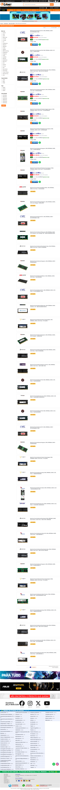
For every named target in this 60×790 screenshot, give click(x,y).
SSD (31, 763)
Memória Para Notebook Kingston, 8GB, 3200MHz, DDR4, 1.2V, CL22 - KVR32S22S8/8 (42, 90)
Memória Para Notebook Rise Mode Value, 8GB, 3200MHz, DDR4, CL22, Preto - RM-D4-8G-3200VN (43, 70)
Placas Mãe (33, 747)
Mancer (4, 58)
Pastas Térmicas (34, 731)
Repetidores (33, 757)
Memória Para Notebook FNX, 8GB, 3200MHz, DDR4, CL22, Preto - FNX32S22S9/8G (43, 411)
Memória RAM (12, 23)
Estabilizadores (18, 720)
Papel (31, 726)
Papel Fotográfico (34, 728)
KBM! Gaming (6, 51)
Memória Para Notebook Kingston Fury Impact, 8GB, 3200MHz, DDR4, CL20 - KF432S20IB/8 (41, 129)
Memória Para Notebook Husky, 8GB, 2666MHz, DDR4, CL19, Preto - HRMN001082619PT (43, 473)
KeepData (5, 52)
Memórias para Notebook (21, 763)
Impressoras (18, 744)
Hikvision (5, 46)
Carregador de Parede (5, 748)
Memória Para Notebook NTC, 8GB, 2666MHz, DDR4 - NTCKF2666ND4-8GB (41, 427)
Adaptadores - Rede (5, 723)
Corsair (4, 38)
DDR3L (4, 89)
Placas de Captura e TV (35, 739)
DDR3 (4, 87)
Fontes (17, 726)
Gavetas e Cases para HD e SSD (22, 731)
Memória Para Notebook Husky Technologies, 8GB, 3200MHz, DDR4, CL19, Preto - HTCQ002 (41, 458)
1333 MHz (5, 95)
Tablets (32, 767)
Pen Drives (32, 735)
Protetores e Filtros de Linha (36, 753)
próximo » (34, 667)
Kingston (5, 54)
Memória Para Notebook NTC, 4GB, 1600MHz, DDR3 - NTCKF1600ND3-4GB (41, 217)
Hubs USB (17, 740)
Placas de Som (33, 743)
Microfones (18, 767)
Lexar (4, 55)
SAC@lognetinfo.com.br (9, 1)
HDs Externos (18, 736)
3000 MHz (5, 101)
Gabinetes (17, 730)
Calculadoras (3, 745)
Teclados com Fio (49, 712)
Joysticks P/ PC (18, 746)
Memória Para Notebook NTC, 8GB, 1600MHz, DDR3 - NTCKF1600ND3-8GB (41, 31)
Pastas (32, 730)
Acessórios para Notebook (6, 719)
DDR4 (4, 90)
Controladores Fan (4, 767)
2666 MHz (5, 99)
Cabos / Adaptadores (5, 737)
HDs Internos (18, 738)
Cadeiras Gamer (4, 739)
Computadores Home (5, 763)
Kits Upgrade (18, 754)
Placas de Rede (33, 741)
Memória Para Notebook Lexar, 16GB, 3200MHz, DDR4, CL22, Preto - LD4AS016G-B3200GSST (43, 504)
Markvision (5, 60)
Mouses (32, 718)
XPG (4, 75)
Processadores (33, 749)
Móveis (32, 720)
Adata (4, 32)
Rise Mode (5, 69)
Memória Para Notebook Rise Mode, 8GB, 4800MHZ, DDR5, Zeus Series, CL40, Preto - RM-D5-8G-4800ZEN (43, 519)
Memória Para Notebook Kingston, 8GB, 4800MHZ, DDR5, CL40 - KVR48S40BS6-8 (42, 565)
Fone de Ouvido (18, 724)
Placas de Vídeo (34, 745)
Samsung (5, 70)
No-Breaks (32, 722)
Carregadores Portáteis (5, 752)
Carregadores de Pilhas (5, 750)
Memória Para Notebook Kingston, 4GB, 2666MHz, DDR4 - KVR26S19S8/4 (43, 262)
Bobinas (2, 733)
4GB (4, 79)
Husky (4, 48)
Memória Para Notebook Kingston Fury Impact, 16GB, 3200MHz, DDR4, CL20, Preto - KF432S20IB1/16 (42, 168)
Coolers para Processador (21, 712)
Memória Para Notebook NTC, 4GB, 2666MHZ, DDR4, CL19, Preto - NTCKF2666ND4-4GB (42, 291)
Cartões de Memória (5, 756)
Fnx (3, 41)
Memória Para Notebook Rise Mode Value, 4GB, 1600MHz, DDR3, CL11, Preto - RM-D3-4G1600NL (42, 247)
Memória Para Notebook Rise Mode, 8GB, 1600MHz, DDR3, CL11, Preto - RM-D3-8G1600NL (42, 350)
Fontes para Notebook (20, 728)
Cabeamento (3, 735)
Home (1, 23)
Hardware (6, 23)
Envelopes (17, 716)
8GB (4, 81)
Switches (32, 765)
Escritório (17, 718)
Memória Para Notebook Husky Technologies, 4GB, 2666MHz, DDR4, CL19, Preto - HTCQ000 (41, 320)
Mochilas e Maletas (19, 769)
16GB (4, 82)
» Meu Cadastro (6, 775)
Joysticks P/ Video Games (21, 748)
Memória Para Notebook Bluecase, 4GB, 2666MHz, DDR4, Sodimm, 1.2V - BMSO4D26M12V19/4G (42, 306)
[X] (53, 1)
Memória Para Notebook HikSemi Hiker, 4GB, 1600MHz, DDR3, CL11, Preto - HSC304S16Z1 (42, 188)
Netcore (5, 61)
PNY (4, 67)
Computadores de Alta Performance (5, 761)
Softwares (32, 761)
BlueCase (5, 37)
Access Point (3, 712)
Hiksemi (4, 44)
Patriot (4, 64)
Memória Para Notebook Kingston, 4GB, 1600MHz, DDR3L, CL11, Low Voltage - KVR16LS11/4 (42, 202)
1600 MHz (5, 96)
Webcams (47, 720)
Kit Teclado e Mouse (19, 752)
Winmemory (5, 73)
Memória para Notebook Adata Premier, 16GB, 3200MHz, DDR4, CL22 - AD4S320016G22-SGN (42, 595)
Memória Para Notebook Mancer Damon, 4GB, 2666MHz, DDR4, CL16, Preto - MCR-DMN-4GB (42, 365)
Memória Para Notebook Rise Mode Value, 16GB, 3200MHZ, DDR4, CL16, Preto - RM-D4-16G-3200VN (43, 550)
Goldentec (5, 43)
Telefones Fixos (48, 716)
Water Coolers (48, 718)
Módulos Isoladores (34, 712)
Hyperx (4, 49)
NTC (4, 63)
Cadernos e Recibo (4, 741)
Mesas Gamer (18, 765)
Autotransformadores (5, 731)
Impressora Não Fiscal (20, 742)
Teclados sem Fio (49, 714)
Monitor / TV (33, 714)
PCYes (4, 66)
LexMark (4, 57)
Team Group (6, 72)
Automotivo (3, 729)
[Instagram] (57, 765)
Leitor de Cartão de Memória (21, 755)
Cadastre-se (27, 1)
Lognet (6, 4)
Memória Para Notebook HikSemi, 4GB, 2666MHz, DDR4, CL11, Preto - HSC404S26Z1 (42, 276)
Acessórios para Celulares (6, 714)
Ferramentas (18, 722)
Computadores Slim (4, 765)
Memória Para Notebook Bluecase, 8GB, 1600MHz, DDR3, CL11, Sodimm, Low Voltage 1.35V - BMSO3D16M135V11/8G (42, 233)
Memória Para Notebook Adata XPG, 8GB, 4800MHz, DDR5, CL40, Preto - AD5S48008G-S (43, 534)
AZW (4, 35)
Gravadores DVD (19, 734)
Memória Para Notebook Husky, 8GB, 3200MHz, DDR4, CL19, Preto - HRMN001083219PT (43, 610)
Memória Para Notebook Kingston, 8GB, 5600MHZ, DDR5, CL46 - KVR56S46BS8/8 (42, 149)
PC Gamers (32, 733)
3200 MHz (5, 102)
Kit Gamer (17, 750)
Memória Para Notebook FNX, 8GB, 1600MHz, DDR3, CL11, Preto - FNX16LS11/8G (42, 51)
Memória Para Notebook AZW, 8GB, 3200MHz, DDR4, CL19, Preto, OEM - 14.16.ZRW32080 (43, 641)
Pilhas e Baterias (34, 737)
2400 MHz (5, 98)
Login (22, 1)
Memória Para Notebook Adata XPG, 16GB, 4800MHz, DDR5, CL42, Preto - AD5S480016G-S (43, 653)
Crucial (4, 40)
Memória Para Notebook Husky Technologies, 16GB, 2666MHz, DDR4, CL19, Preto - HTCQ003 (41, 579)
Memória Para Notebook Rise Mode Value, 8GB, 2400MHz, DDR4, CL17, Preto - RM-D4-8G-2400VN (43, 626)
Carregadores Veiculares (6, 754)
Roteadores (33, 759)
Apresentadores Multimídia (6, 725)
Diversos (17, 714)
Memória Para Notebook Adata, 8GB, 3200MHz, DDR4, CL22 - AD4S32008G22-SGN (43, 488)
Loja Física (2, 1)
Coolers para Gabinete (5, 769)
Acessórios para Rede (5, 721)
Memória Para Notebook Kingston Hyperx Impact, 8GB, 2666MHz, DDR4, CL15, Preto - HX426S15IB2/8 (42, 110)
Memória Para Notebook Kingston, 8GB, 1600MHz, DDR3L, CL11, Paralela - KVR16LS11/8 (42, 335)
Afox (4, 34)
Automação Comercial (5, 727)
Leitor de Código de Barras (21, 758)
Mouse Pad (32, 716)
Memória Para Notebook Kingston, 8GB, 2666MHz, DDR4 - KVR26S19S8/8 (43, 443)
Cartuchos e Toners (4, 758)
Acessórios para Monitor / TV (6, 716)
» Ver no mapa (17, 776)
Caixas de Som (3, 743)
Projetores (32, 751)
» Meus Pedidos (6, 774)
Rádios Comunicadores (35, 755)
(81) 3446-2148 (34, 1)
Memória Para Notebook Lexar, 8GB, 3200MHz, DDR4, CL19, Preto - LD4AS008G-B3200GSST (43, 396)
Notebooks (32, 724)
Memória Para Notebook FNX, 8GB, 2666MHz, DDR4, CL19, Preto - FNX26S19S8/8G (42, 380)
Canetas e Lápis (4, 746)
